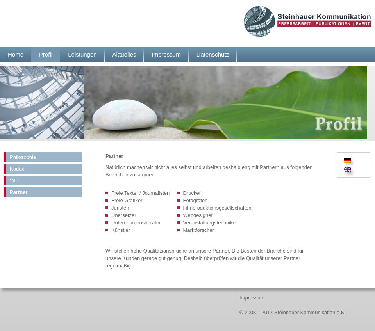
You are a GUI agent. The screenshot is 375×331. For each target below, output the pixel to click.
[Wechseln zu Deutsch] (348, 160)
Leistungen (82, 54)
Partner (19, 192)
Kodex (17, 169)
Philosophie (23, 157)
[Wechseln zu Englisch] (347, 170)
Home (15, 54)
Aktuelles (124, 54)
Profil (45, 54)
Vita (14, 180)
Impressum (166, 54)
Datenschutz (212, 54)
